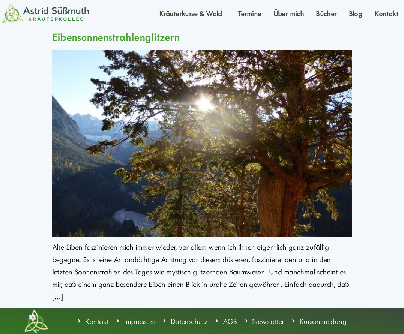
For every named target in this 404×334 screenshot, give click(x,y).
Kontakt (386, 13)
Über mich (288, 13)
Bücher (326, 13)
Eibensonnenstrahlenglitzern (116, 37)
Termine (249, 13)
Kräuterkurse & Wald (192, 13)
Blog (356, 13)
